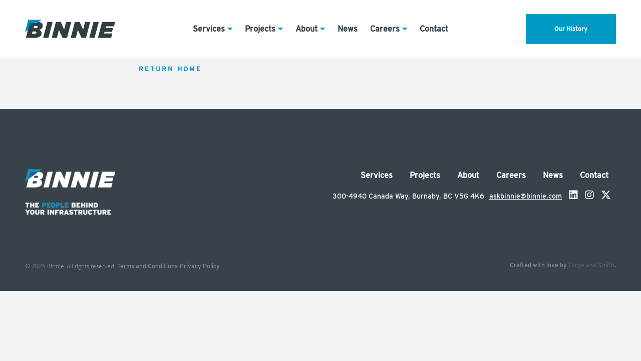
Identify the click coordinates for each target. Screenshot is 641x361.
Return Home (170, 69)
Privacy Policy (200, 266)
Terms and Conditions (147, 266)
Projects (260, 29)
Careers (385, 29)
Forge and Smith (591, 265)
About (306, 29)
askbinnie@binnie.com (525, 196)
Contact (434, 29)
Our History (570, 29)
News (348, 29)
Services (209, 29)
